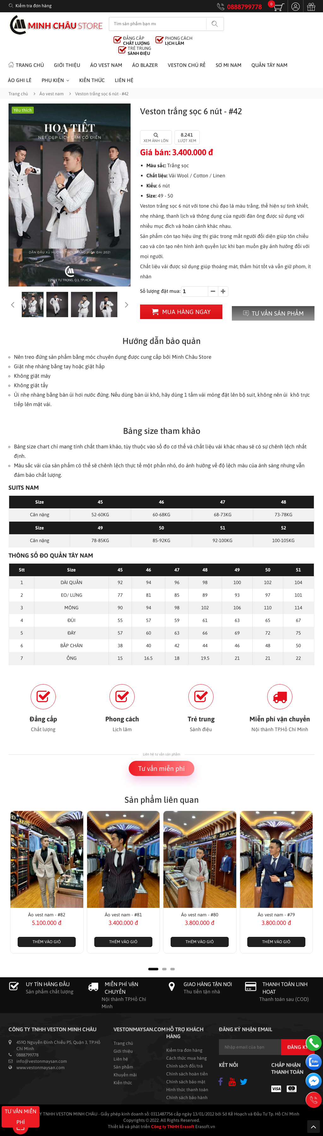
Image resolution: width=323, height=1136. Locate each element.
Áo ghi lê (20, 80)
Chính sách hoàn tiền (187, 1073)
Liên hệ (124, 80)
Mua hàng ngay (181, 311)
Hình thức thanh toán (187, 1089)
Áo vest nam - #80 (199, 914)
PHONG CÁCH (178, 41)
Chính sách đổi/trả (184, 1065)
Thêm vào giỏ (46, 941)
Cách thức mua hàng (186, 1058)
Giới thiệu (67, 65)
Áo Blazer (145, 65)
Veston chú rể (187, 65)
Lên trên (313, 1126)
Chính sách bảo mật (185, 1081)
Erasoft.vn (205, 1126)
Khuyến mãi (125, 1074)
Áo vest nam (106, 65)
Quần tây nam (269, 65)
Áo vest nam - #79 (276, 914)
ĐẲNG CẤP (136, 41)
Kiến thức (92, 80)
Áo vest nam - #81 (123, 914)
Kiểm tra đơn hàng (33, 5)
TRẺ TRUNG (139, 51)
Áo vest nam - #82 (46, 914)
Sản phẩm (123, 1066)
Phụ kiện (53, 80)
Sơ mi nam (228, 65)
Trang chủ (26, 64)
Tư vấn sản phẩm (273, 313)
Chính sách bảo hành (187, 1097)
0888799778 (244, 6)
